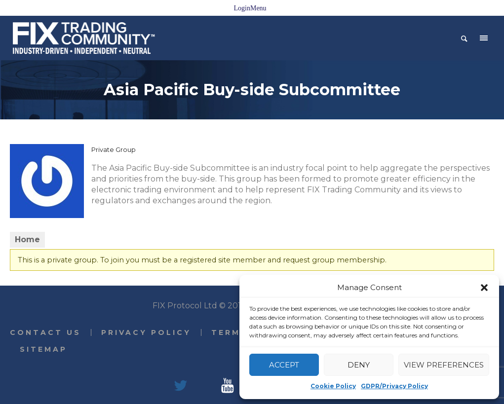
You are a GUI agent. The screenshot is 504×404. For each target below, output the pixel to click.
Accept (284, 364)
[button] (484, 288)
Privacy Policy (146, 332)
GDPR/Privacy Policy (394, 386)
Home (27, 239)
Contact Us (45, 332)
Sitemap (43, 349)
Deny (359, 364)
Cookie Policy (333, 386)
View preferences (444, 364)
